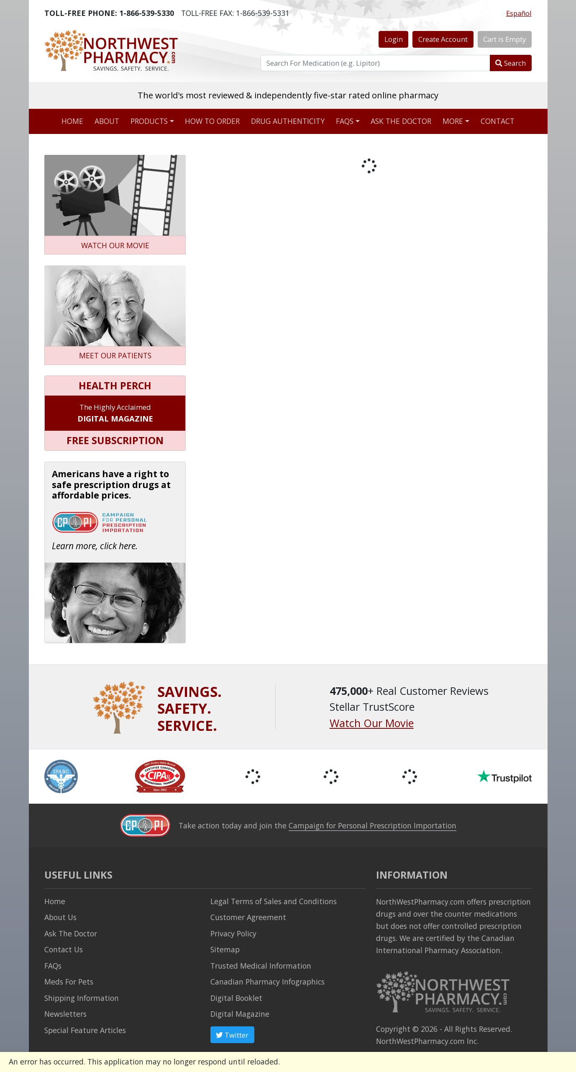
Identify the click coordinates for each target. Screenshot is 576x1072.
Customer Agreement (248, 917)
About (107, 121)
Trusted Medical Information (260, 966)
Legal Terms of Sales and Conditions (273, 901)
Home (72, 121)
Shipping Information (81, 998)
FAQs (344, 121)
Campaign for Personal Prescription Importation (372, 825)
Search (510, 63)
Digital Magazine (239, 1014)
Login (393, 39)
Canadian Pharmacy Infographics (267, 982)
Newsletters (65, 1014)
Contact (498, 121)
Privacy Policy (233, 933)
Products (149, 121)
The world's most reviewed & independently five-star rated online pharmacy (288, 95)
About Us (60, 917)
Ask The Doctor (70, 933)
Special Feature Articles (85, 1030)
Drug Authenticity (288, 121)
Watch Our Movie (372, 723)
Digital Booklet (236, 998)
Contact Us (63, 949)
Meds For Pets (68, 982)
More (453, 121)
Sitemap (225, 949)
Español (519, 13)
